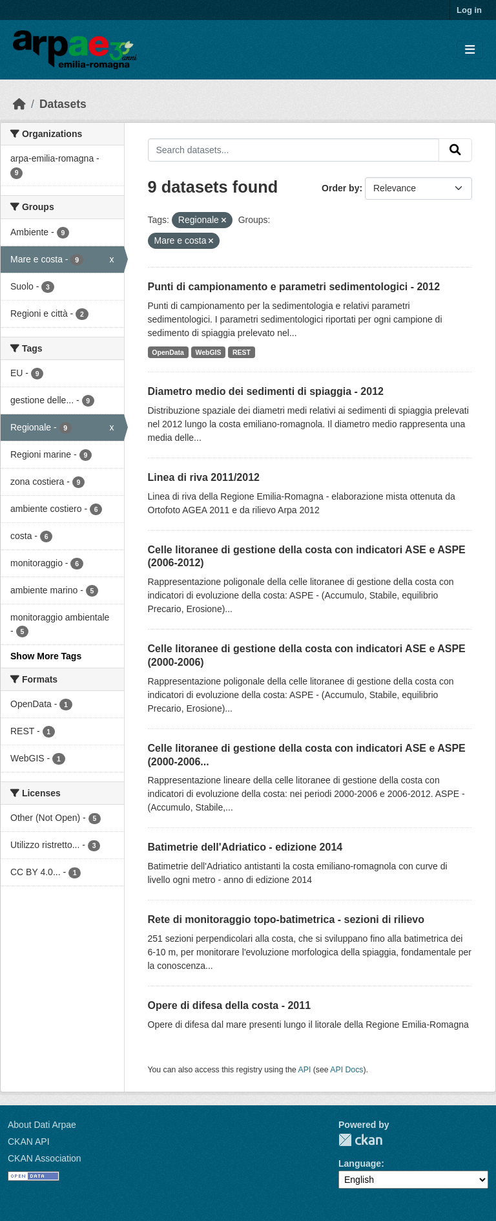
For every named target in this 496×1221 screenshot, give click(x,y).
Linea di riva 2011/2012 (204, 477)
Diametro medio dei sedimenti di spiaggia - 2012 (266, 391)
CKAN (360, 1140)
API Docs (346, 1069)
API (304, 1069)
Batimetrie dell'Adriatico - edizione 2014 (245, 847)
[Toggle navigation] (470, 50)
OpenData (168, 352)
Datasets (63, 104)
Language (359, 1163)
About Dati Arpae (42, 1125)
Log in (469, 10)
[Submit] (455, 150)
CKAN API (29, 1141)
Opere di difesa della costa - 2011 (229, 1005)
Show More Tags (45, 656)
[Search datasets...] (294, 150)
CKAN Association (44, 1158)
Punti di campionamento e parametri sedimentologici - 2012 (294, 286)
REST (241, 352)
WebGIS (208, 352)
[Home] (19, 104)
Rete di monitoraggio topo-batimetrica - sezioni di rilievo (286, 919)
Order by (340, 188)
